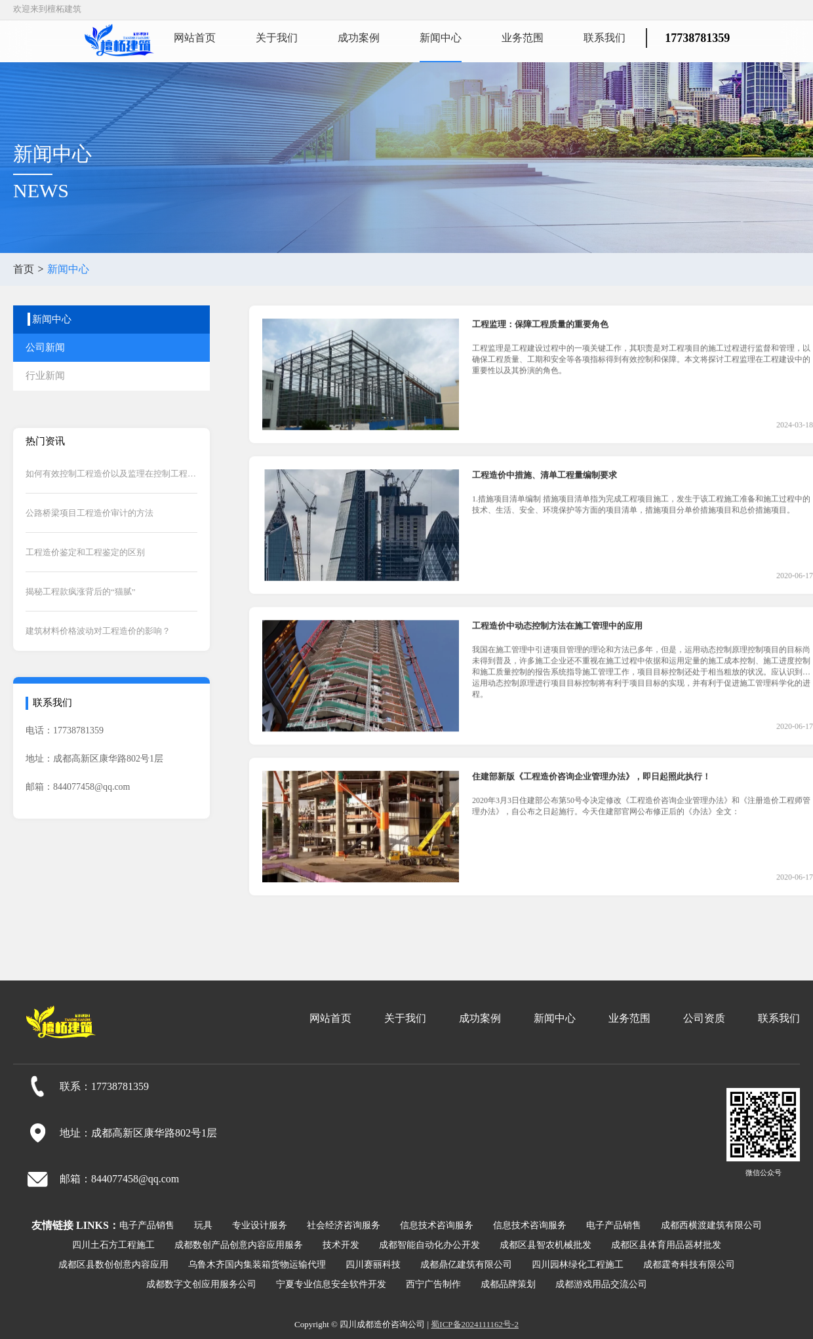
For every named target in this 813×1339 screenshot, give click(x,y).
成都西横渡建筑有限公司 (711, 1225)
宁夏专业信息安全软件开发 (331, 1284)
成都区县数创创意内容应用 (113, 1265)
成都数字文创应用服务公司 (201, 1284)
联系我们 (604, 37)
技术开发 (341, 1245)
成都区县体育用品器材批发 (666, 1245)
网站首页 (195, 37)
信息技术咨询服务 (436, 1225)
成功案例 (359, 37)
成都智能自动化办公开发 (429, 1245)
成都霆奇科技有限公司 (689, 1265)
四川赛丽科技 (373, 1265)
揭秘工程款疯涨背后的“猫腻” (81, 591)
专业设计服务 (259, 1225)
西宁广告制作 (433, 1284)
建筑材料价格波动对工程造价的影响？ (98, 631)
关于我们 (277, 37)
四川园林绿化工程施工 (578, 1265)
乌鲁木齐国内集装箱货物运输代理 (257, 1265)
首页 (23, 269)
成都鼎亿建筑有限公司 (466, 1265)
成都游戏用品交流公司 (601, 1284)
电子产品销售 (146, 1225)
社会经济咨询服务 (343, 1225)
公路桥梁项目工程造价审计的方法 (89, 513)
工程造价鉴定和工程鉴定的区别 (85, 552)
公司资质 (704, 1018)
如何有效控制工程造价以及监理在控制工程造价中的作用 (111, 473)
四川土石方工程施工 (113, 1245)
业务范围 (523, 37)
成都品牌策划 (508, 1284)
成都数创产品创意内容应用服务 (238, 1245)
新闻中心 (441, 37)
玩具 (203, 1225)
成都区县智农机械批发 (545, 1245)
